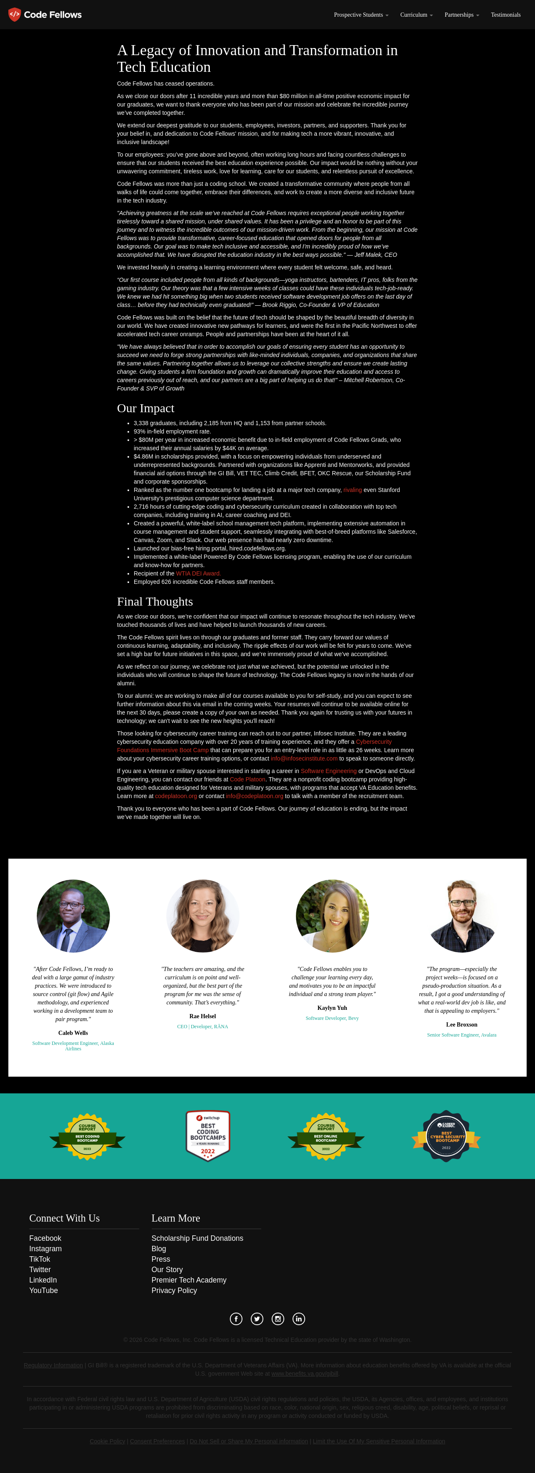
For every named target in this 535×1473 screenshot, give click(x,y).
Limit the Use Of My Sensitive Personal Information (379, 1441)
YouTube (43, 1290)
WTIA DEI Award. (198, 573)
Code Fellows (45, 14)
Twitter (40, 1269)
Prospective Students (361, 15)
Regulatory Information (53, 1365)
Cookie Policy (107, 1441)
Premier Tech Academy (189, 1280)
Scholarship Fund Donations (198, 1238)
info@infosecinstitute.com (304, 758)
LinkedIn (43, 1280)
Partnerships (462, 15)
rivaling (353, 490)
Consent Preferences (157, 1441)
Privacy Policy (174, 1290)
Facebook (45, 1238)
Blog (159, 1249)
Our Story (167, 1269)
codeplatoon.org (176, 796)
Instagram (45, 1249)
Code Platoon (247, 779)
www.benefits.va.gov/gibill (305, 1373)
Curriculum (416, 15)
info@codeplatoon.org (254, 796)
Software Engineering (329, 771)
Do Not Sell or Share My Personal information (249, 1441)
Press (161, 1259)
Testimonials (506, 15)
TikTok (39, 1259)
